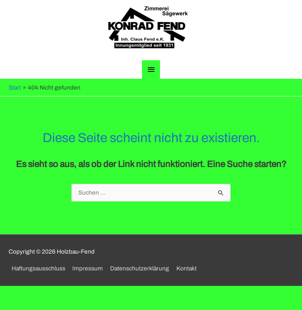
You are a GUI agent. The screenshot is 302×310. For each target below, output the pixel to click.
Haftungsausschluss (38, 268)
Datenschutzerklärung (139, 268)
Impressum (87, 268)
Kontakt (186, 268)
